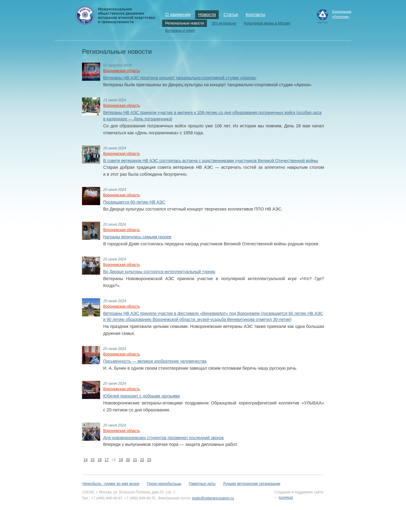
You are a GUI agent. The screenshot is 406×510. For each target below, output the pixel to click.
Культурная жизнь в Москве (267, 23)
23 (149, 460)
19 (121, 460)
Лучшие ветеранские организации (251, 484)
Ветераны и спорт (180, 30)
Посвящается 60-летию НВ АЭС (134, 202)
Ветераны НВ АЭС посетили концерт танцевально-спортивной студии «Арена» (180, 78)
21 (135, 460)
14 (85, 460)
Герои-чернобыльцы (164, 484)
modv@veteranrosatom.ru (213, 498)
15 (92, 460)
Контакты (255, 14)
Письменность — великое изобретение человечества (155, 361)
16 (100, 460)
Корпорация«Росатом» (341, 14)
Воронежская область (121, 71)
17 (107, 460)
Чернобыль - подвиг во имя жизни (110, 484)
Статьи (230, 14)
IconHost (286, 497)
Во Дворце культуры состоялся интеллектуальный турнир (159, 272)
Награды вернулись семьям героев (137, 237)
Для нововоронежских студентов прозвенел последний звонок (163, 438)
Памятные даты (202, 484)
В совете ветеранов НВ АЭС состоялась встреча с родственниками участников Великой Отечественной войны (210, 161)
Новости (207, 14)
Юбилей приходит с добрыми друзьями (141, 396)
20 (128, 460)
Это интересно (223, 23)
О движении (178, 14)
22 (142, 460)
